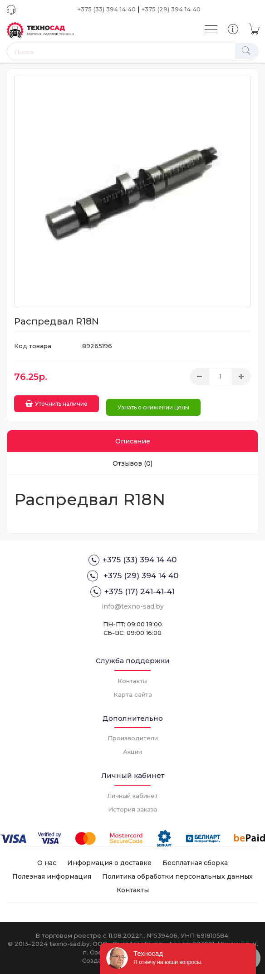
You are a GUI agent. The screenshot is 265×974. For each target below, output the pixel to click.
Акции (132, 751)
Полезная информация (51, 876)
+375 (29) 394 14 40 (171, 9)
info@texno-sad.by (133, 606)
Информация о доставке (109, 863)
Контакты (132, 680)
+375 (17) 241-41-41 (132, 591)
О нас (46, 863)
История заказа (132, 809)
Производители (133, 738)
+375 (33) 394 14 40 (107, 9)
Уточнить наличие (56, 403)
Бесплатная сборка (195, 863)
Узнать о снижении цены (153, 407)
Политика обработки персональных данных (177, 876)
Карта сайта (132, 694)
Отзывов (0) (132, 463)
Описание (132, 441)
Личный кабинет (132, 795)
